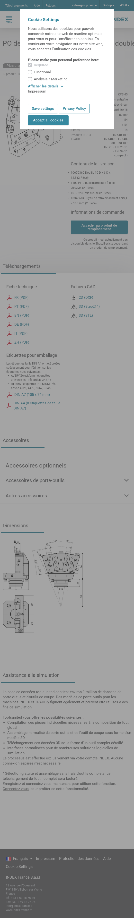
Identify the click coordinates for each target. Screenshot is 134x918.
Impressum (37, 91)
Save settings (43, 108)
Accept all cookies (48, 120)
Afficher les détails (45, 86)
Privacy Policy (74, 108)
